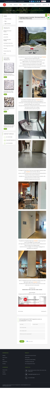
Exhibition (4, 374)
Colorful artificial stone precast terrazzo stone (9, 109)
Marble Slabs (6, 34)
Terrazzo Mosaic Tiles (7, 51)
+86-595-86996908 (9, 143)
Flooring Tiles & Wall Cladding (7, 40)
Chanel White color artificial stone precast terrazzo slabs (8, 92)
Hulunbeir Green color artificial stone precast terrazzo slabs (9, 126)
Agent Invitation (8, 23)
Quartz (5, 53)
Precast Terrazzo (8, 18)
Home (11, 4)
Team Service (5, 357)
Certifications (5, 361)
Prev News (20, 311)
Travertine (5, 48)
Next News (43, 311)
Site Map (4, 363)
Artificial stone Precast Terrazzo (7, 31)
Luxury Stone (6, 36)
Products (16, 4)
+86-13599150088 (21, 1)
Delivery (4, 355)
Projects (25, 4)
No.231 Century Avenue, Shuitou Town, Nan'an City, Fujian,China (37, 371)
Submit (22, 341)
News (20, 4)
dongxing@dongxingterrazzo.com (10, 1)
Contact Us (38, 4)
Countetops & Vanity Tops (8, 43)
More (5, 77)
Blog (13, 10)
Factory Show (31, 4)
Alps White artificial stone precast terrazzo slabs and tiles (9, 75)
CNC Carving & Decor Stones (8, 45)
